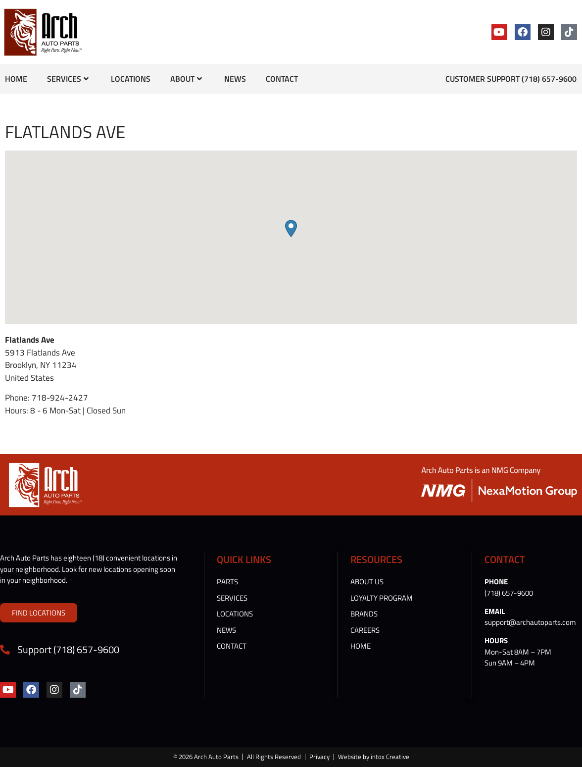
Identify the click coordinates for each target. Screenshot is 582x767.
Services (68, 79)
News (235, 79)
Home (16, 79)
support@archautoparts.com (530, 622)
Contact (282, 79)
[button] (291, 228)
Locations (130, 79)
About (186, 79)
